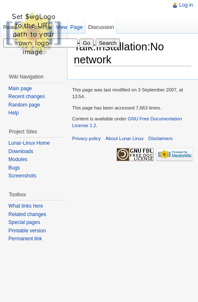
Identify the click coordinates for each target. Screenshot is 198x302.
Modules (17, 159)
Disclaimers (160, 138)
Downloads (20, 151)
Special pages (24, 222)
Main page (20, 88)
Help (13, 113)
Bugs (14, 168)
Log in (186, 5)
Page (76, 27)
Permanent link (25, 239)
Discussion (101, 27)
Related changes (27, 214)
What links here (25, 206)
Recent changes (26, 96)
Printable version (27, 231)
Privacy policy (86, 138)
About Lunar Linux (125, 138)
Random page (24, 105)
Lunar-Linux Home (29, 143)
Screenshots (22, 176)
